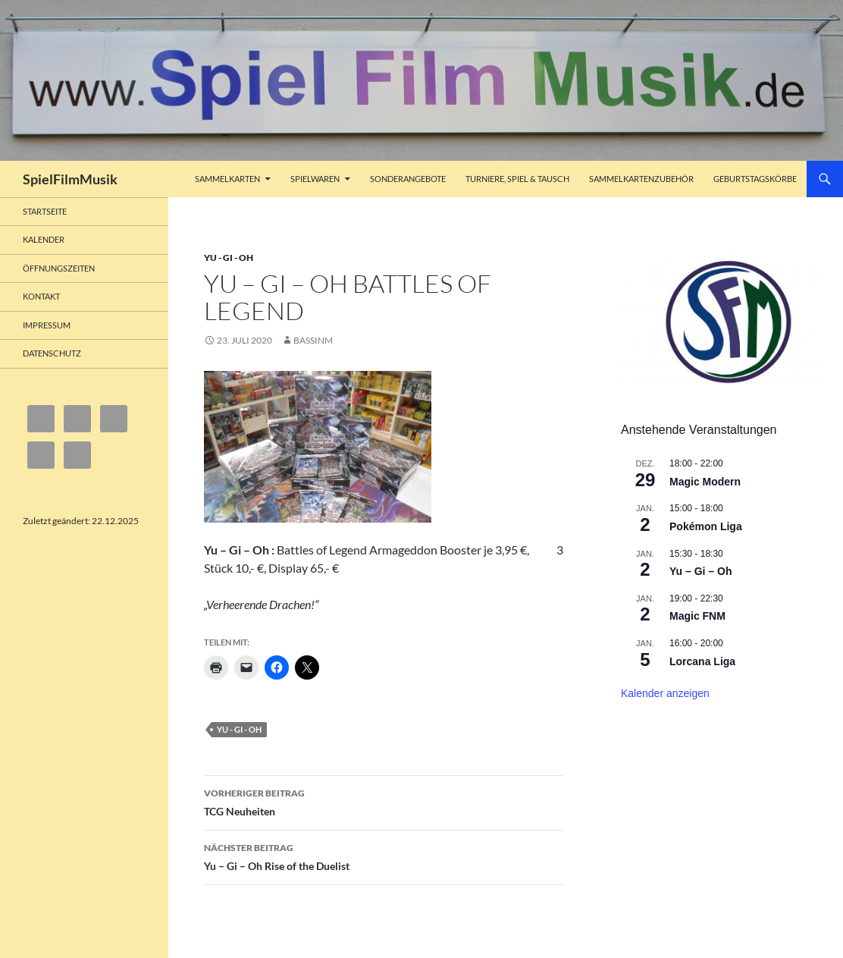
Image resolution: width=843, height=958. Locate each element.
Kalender (43, 239)
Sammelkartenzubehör (641, 179)
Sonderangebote (408, 179)
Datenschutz (52, 353)
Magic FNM (697, 616)
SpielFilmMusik (70, 179)
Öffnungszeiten (59, 268)
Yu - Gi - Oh (228, 257)
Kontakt (41, 296)
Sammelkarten (227, 179)
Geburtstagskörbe (755, 179)
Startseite (45, 211)
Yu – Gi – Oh (700, 571)
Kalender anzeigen (665, 693)
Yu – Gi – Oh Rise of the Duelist (383, 855)
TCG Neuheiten (383, 801)
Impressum (47, 325)
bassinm (313, 340)
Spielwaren (315, 179)
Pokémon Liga (705, 526)
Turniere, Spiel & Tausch (517, 179)
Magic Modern (705, 482)
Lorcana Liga (702, 661)
